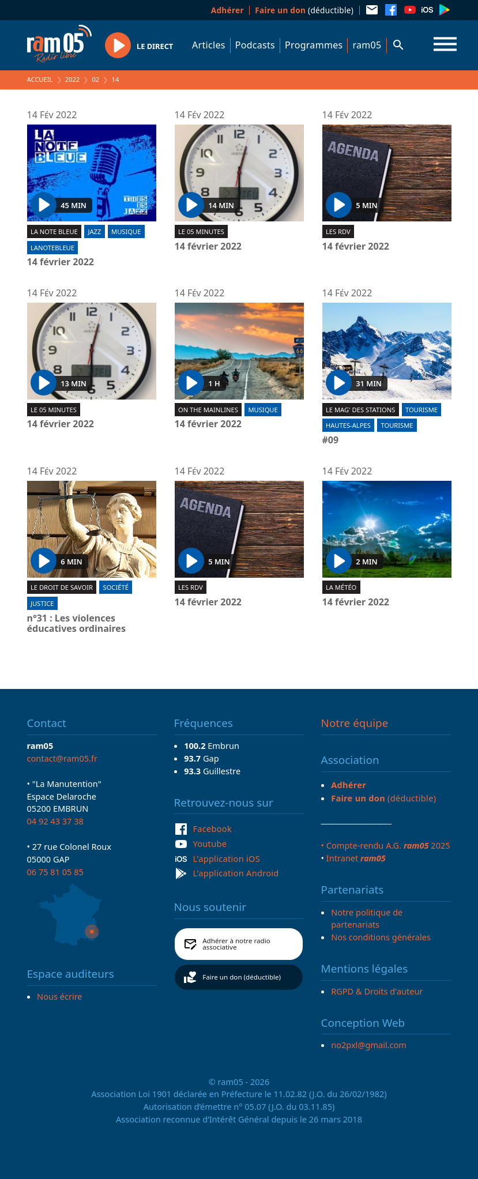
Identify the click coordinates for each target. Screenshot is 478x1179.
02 (95, 79)
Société (115, 587)
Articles (208, 45)
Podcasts (255, 45)
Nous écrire (59, 996)
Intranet (356, 858)
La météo (341, 587)
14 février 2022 (60, 262)
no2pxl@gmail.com (369, 1044)
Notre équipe (355, 722)
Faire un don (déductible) (241, 977)
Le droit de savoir (62, 587)
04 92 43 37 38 (55, 821)
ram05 (366, 45)
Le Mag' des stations (360, 409)
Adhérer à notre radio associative (236, 944)
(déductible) (304, 10)
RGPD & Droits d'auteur (377, 991)
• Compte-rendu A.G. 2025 (385, 845)
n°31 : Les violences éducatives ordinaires (76, 623)
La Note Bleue (54, 231)
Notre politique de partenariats (366, 918)
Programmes (313, 45)
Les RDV (338, 231)
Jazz (94, 231)
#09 (330, 440)
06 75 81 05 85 (55, 871)
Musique (126, 231)
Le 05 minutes (201, 231)
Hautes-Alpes (348, 425)
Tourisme (421, 409)
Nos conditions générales (381, 937)
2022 (72, 79)
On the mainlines (208, 409)
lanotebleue (52, 247)
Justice (42, 603)
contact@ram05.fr (62, 758)
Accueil (40, 79)
